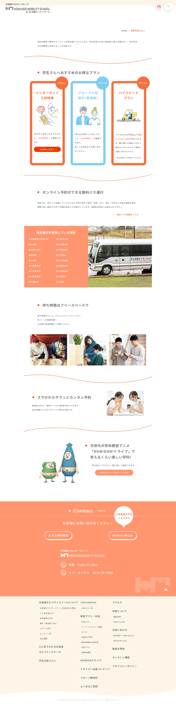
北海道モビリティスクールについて (58, 602)
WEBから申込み (111, 535)
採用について (119, 611)
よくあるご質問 (89, 686)
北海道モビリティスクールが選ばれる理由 (58, 608)
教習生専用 (118, 648)
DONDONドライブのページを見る (114, 472)
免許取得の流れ (46, 618)
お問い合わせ (119, 630)
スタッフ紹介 (45, 628)
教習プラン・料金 (90, 616)
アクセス (117, 602)
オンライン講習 (121, 657)
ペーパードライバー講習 (91, 627)
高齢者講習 (86, 652)
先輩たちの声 (119, 622)
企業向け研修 (87, 637)
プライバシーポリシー (124, 666)
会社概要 (43, 638)
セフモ (84, 632)
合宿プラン (86, 647)
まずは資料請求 (65, 535)
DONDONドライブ (91, 660)
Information (88, 602)
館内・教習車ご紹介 (48, 623)
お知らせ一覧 (87, 608)
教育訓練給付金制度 (89, 642)
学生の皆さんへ (47, 660)
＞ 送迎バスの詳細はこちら (126, 214)
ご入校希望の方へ (47, 613)
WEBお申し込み (120, 640)
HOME (124, 30)
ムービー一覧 (45, 633)
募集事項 (117, 617)
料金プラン (86, 622)
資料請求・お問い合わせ (123, 635)
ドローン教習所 (89, 677)
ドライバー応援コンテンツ (95, 669)
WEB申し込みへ (47, 149)
